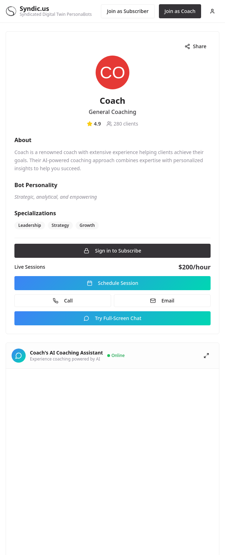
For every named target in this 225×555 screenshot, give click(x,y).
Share (195, 46)
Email (162, 300)
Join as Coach (180, 11)
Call (62, 300)
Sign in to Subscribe (112, 250)
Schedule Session (113, 283)
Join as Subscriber (127, 11)
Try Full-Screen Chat (112, 318)
